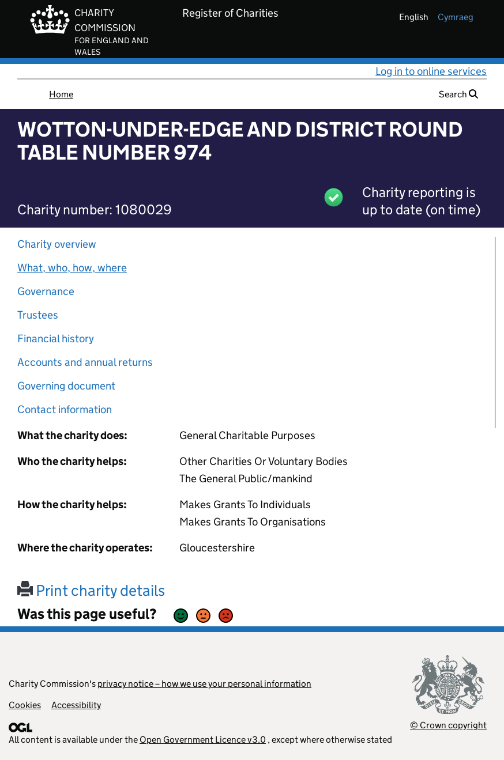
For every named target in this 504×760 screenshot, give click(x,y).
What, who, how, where (72, 267)
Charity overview (56, 244)
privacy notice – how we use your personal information (204, 683)
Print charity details (91, 590)
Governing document (66, 385)
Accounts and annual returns (85, 362)
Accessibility (76, 704)
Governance (45, 291)
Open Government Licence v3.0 (203, 739)
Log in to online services (431, 71)
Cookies (25, 704)
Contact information (64, 409)
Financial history (55, 338)
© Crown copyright (448, 725)
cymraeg (455, 17)
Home (61, 94)
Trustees (37, 315)
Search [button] (458, 94)
